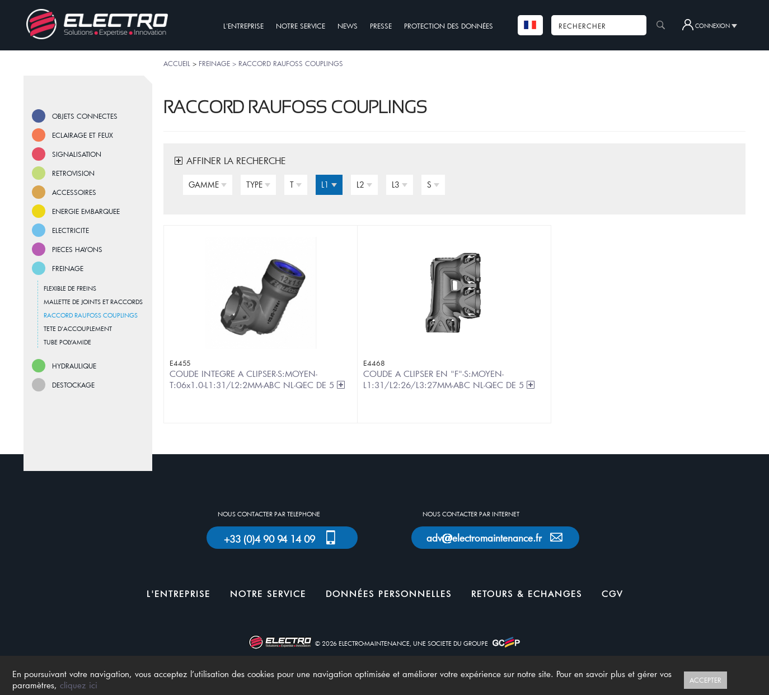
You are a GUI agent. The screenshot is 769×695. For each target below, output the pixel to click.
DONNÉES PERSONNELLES (389, 593)
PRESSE (381, 25)
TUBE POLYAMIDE (67, 342)
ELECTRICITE (70, 230)
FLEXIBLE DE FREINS (70, 288)
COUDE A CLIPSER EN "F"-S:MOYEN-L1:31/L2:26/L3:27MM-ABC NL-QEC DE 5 (449, 379)
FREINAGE (67, 268)
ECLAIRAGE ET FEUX (82, 134)
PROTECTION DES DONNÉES (448, 25)
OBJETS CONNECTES (85, 115)
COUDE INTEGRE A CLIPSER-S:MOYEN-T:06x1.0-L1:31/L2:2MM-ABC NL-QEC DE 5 (258, 379)
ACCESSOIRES (74, 192)
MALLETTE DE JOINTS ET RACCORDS (93, 301)
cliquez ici (78, 685)
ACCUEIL (176, 63)
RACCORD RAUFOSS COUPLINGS (91, 315)
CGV (612, 593)
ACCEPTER (705, 679)
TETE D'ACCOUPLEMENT (78, 328)
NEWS (347, 25)
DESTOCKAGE (73, 384)
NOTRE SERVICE (300, 25)
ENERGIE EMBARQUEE (86, 211)
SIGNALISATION (76, 154)
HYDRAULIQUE (74, 365)
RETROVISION (73, 173)
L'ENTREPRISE (243, 25)
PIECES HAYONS (77, 249)
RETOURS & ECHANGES (526, 593)
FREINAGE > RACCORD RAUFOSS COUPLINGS (271, 63)
